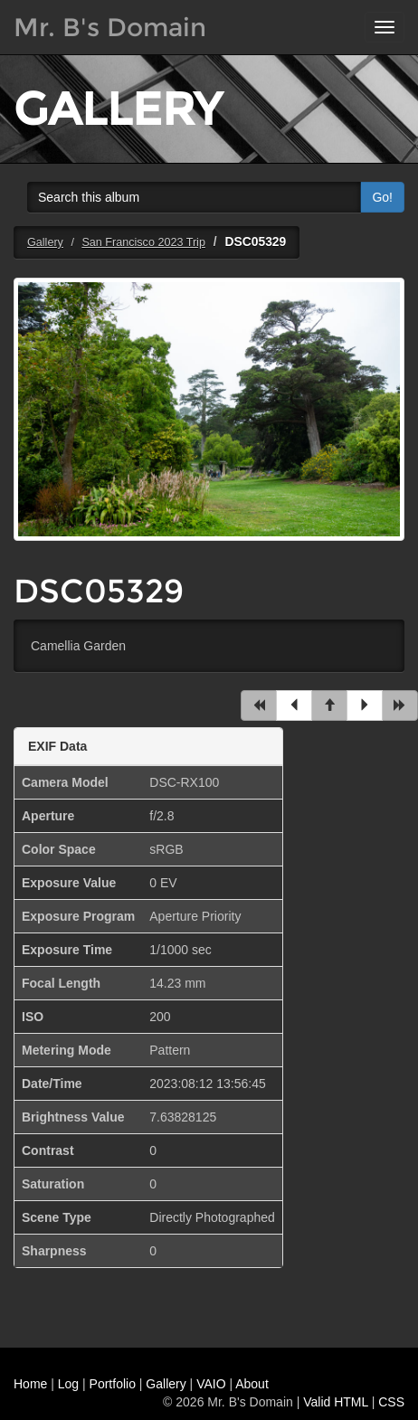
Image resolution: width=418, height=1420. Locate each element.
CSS (391, 1402)
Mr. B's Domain (110, 27)
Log (68, 1384)
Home (30, 1384)
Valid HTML (335, 1402)
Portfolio (113, 1384)
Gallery (45, 242)
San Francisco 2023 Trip (143, 242)
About (252, 1384)
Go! (382, 197)
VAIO (210, 1384)
